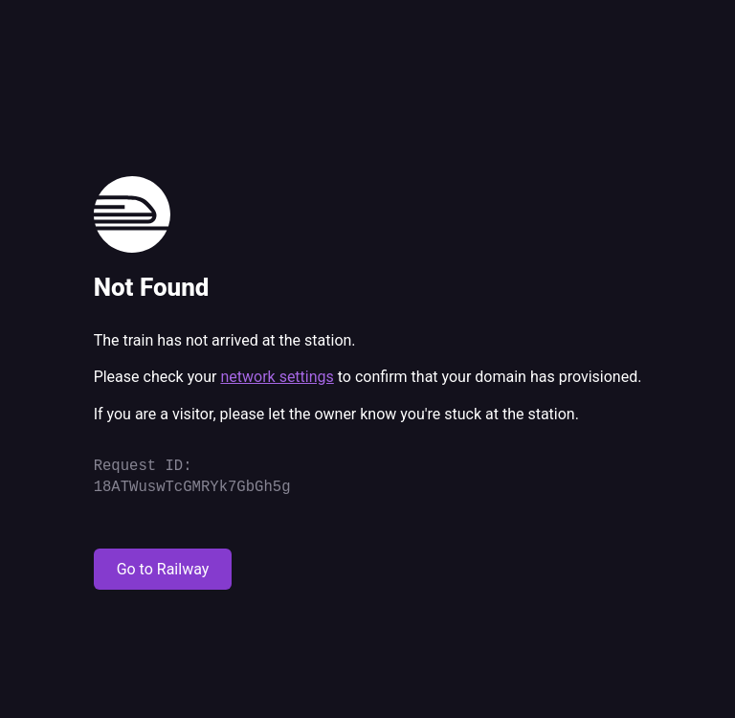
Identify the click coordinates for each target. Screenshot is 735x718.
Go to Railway (163, 569)
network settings (276, 377)
